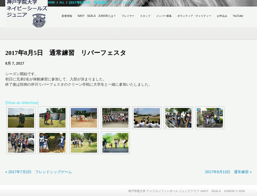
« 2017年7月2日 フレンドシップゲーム (38, 172)
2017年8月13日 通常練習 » (228, 172)
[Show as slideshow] (22, 103)
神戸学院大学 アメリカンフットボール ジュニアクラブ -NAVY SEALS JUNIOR (181, 191)
